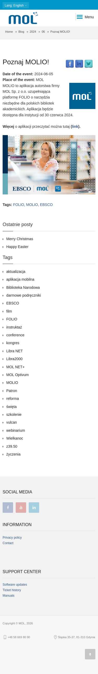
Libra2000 (14, 359)
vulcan (11, 422)
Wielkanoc (14, 438)
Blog (21, 31)
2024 (33, 31)
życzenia (13, 454)
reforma (12, 398)
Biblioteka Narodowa (23, 287)
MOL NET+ (15, 367)
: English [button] (16, 5)
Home (9, 31)
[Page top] (90, 654)
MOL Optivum (17, 375)
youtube (21, 507)
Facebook (70, 64)
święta (11, 407)
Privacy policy (12, 537)
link (75, 126)
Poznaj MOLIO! (26, 62)
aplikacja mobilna (20, 279)
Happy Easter (17, 247)
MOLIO (32, 205)
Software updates (15, 584)
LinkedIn (79, 64)
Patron (11, 391)
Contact (8, 543)
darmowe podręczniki (23, 295)
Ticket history (12, 590)
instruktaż (14, 327)
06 (43, 31)
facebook (8, 507)
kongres (12, 343)
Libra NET (14, 351)
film (9, 311)
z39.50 (11, 446)
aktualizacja (15, 271)
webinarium (15, 430)
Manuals (8, 595)
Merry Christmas (19, 239)
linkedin (34, 507)
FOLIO (18, 205)
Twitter (88, 64)
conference (15, 335)
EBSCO (46, 205)
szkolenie (13, 414)
